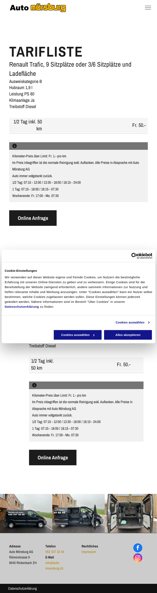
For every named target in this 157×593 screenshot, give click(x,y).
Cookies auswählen (130, 322)
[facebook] (137, 548)
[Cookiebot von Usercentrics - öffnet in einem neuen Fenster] (134, 256)
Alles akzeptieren (128, 335)
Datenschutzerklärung (22, 306)
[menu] (148, 7)
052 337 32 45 (54, 551)
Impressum (89, 551)
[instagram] (137, 558)
